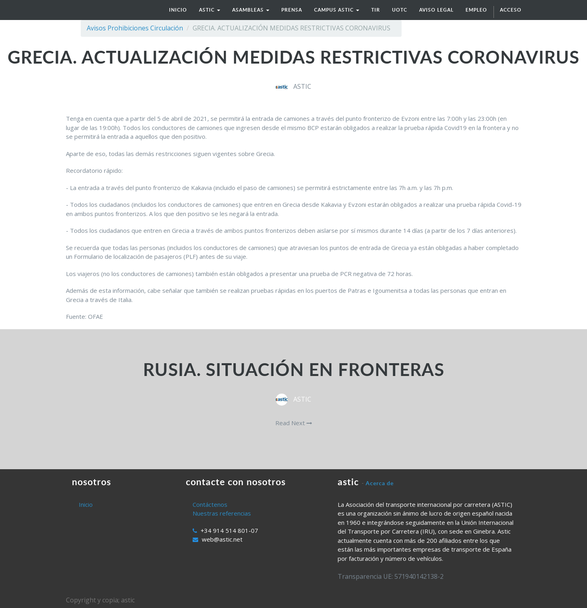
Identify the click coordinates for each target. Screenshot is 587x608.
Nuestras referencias (222, 513)
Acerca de (380, 483)
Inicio (86, 504)
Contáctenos (210, 504)
